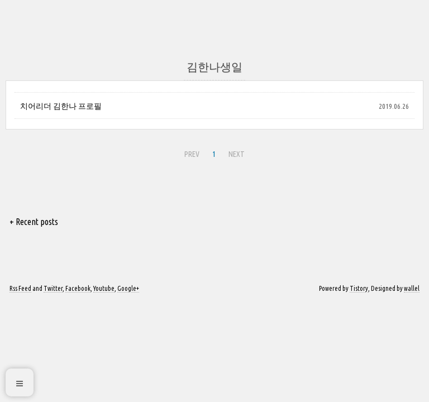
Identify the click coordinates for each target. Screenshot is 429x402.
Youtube (104, 288)
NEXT (236, 154)
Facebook (77, 288)
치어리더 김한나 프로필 (61, 106)
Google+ (128, 288)
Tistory (359, 288)
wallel (412, 288)
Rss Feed (20, 288)
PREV (191, 154)
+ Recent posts (33, 222)
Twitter (53, 288)
